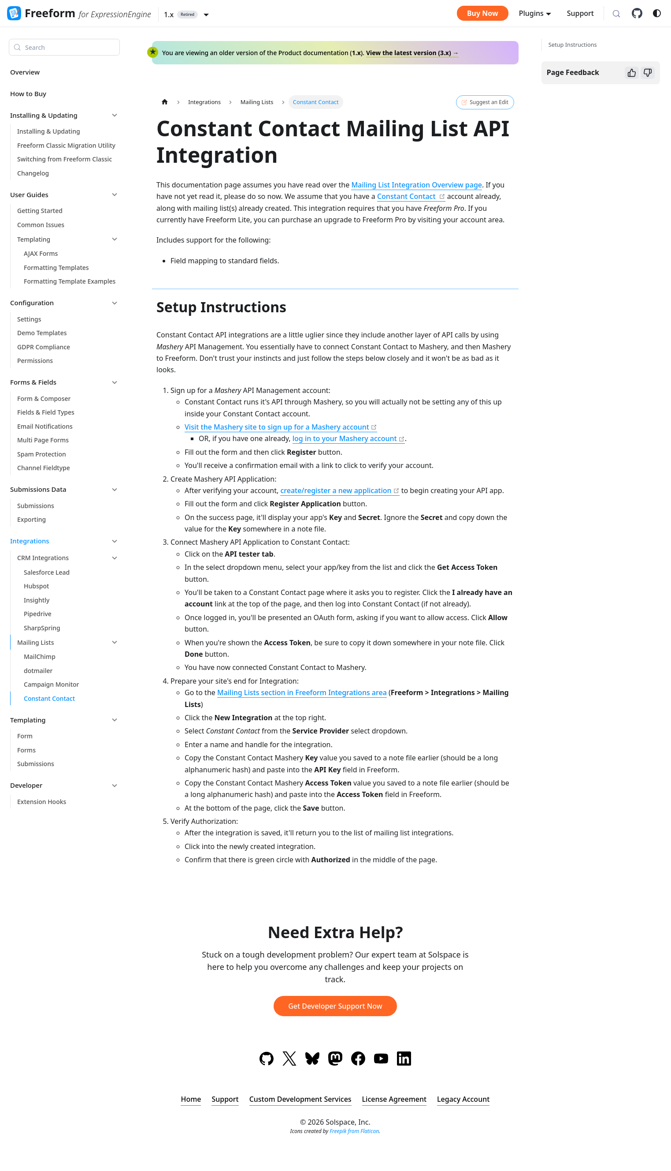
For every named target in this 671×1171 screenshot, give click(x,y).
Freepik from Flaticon (354, 1131)
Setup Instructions (573, 45)
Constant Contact (407, 196)
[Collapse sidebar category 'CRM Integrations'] (114, 557)
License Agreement (394, 1099)
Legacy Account (463, 1099)
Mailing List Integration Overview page (416, 185)
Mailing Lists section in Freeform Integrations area (302, 692)
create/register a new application (335, 490)
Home (191, 1099)
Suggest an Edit (485, 102)
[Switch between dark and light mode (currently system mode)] (657, 13)
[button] (186, 14)
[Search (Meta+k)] (616, 14)
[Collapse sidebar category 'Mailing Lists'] (114, 642)
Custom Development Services (300, 1099)
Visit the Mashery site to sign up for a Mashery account (277, 427)
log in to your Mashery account (345, 438)
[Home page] (164, 102)
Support (580, 13)
